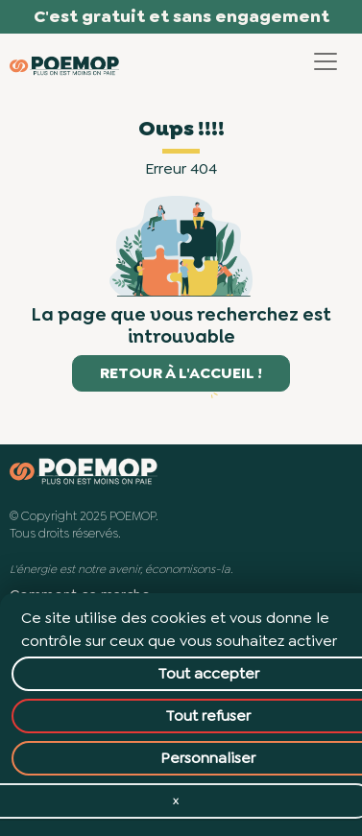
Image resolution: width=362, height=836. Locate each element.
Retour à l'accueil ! (181, 373)
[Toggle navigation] (325, 61)
